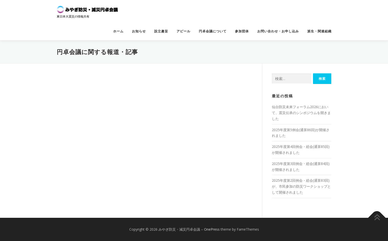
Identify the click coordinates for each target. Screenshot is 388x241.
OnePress (212, 229)
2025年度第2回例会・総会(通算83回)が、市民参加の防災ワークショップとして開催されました (301, 186)
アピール (183, 31)
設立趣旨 (161, 31)
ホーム (118, 31)
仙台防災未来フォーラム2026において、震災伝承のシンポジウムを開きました (301, 112)
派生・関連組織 (319, 31)
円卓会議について (213, 31)
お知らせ (139, 31)
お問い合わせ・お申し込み (278, 31)
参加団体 (242, 31)
